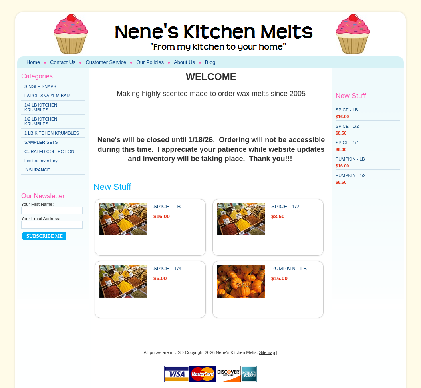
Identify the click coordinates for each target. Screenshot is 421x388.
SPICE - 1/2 (285, 206)
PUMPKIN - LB (289, 268)
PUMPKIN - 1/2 (350, 175)
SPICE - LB (167, 206)
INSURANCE (37, 169)
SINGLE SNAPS (40, 86)
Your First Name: (37, 204)
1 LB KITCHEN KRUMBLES (51, 133)
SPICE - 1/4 (167, 268)
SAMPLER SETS (41, 142)
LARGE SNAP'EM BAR (47, 95)
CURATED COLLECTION (49, 151)
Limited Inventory (41, 160)
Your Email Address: (40, 218)
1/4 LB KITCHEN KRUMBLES (40, 107)
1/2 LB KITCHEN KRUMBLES (40, 121)
